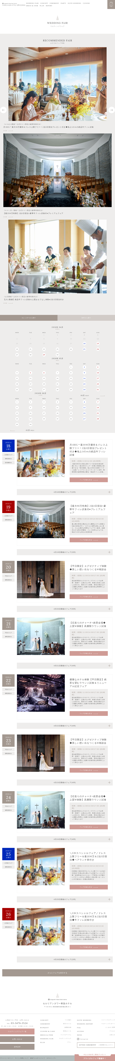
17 (98, 378)
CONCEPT (44, 3)
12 (30, 378)
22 (44, 349)
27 (17, 354)
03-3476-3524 (19, 1023)
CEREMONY (54, 3)
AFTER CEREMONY (96, 1045)
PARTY (63, 3)
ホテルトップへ (51, 1058)
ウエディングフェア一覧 (17, 1031)
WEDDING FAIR (32, 3)
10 (98, 373)
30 (57, 354)
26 (98, 349)
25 (84, 349)
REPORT (49, 6)
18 (84, 343)
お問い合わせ (17, 1039)
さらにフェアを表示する (57, 973)
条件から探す (86, 318)
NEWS (79, 1035)
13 (44, 378)
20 (17, 349)
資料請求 (17, 1047)
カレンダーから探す (29, 318)
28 (30, 354)
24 (71, 349)
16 (84, 378)
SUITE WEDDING (74, 3)
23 (57, 349)
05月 (30, 430)
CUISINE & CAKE (47, 1031)
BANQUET (44, 1027)
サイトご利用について (22, 1058)
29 (44, 355)
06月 (85, 395)
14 (57, 378)
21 (30, 349)
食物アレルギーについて (37, 1058)
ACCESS (80, 1031)
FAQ (79, 1027)
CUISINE (86, 3)
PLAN (42, 6)
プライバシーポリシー (6, 1058)
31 (98, 390)
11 (17, 378)
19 (98, 343)
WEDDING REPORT (85, 1024)
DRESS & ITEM (32, 6)
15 (71, 378)
